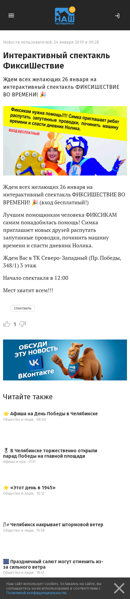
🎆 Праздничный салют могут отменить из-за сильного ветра (53, 564)
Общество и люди (18, 419)
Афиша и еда (14, 462)
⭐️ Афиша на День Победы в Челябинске (50, 414)
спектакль (23, 308)
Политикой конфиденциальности (36, 593)
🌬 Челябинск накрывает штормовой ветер (53, 524)
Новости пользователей (27, 42)
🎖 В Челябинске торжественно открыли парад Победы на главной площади (50, 453)
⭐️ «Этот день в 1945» (29, 487)
